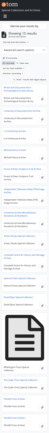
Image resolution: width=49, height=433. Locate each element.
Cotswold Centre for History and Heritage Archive (24, 256)
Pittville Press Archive (14, 399)
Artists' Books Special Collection (19, 236)
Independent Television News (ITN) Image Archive (24, 191)
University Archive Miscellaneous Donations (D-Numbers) (20, 214)
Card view (8, 63)
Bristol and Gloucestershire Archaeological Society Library (18, 89)
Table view (22, 63)
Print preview (10, 58)
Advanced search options (19, 50)
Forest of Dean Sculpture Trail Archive (22, 169)
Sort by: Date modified (13, 68)
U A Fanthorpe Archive (15, 131)
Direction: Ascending (12, 73)
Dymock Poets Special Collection (20, 278)
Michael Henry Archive (15, 150)
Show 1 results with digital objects (29, 79)
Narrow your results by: (24, 26)
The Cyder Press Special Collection (21, 380)
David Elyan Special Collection (18, 297)
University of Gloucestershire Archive (22, 110)
